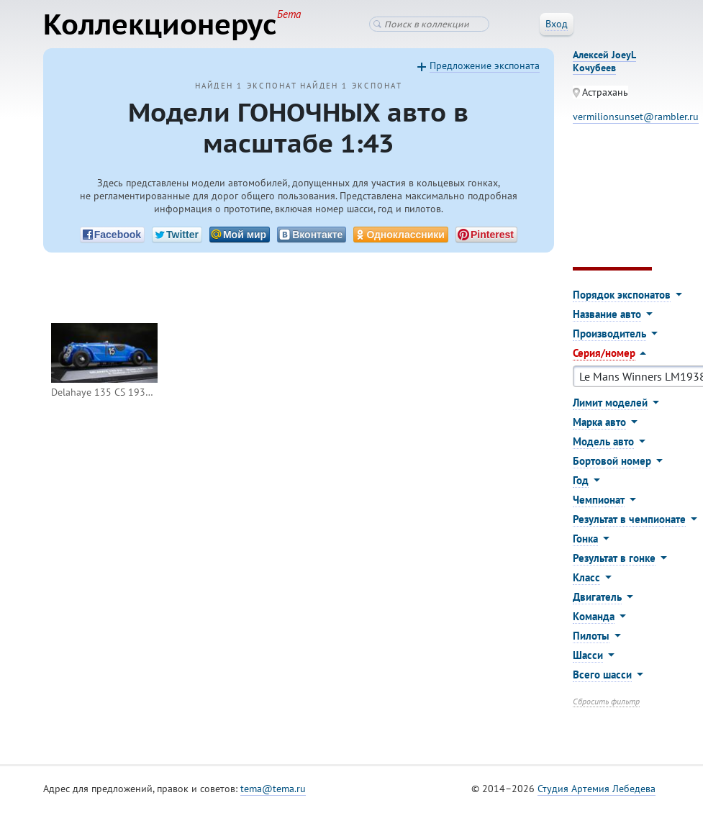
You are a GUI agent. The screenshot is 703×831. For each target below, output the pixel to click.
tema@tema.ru (273, 788)
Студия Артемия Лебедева (597, 788)
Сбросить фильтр (606, 701)
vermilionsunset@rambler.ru (636, 116)
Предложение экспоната (485, 65)
